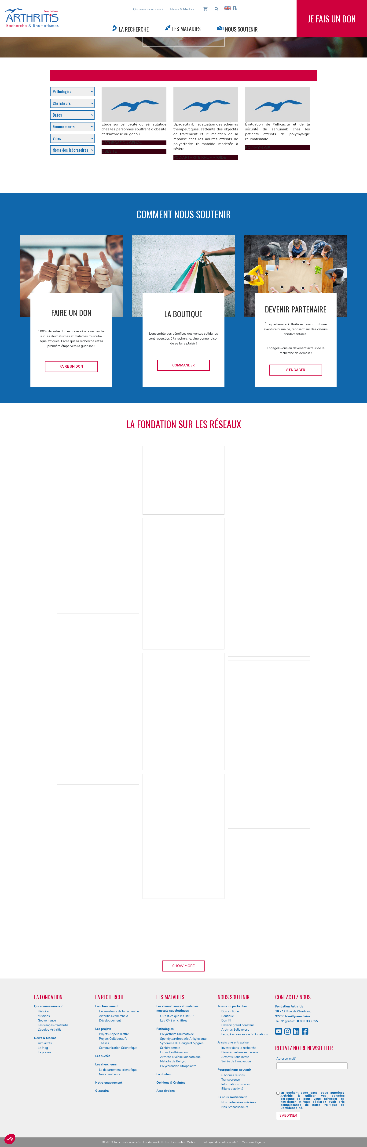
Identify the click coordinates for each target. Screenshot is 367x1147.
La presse (44, 1052)
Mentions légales (253, 1142)
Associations (165, 1091)
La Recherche (134, 29)
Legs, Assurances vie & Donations (244, 1034)
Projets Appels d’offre (114, 1034)
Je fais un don (332, 18)
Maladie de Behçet (173, 1061)
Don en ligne (230, 1011)
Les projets (103, 1029)
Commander (183, 365)
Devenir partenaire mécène (239, 1052)
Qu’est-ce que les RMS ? (177, 1016)
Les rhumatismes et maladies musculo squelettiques (177, 1008)
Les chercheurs (106, 1064)
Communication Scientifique (118, 1048)
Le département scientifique (118, 1070)
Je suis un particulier (232, 1006)
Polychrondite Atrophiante (178, 1066)
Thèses (104, 1043)
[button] (9, 1139)
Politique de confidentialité (220, 1142)
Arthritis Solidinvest (235, 1030)
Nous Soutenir (241, 29)
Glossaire (102, 1091)
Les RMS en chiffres (173, 1020)
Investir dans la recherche (239, 1048)
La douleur (164, 1074)
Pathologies (164, 1029)
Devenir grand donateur (237, 1025)
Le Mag (43, 1048)
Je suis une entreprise (233, 1042)
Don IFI (226, 1020)
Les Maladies (186, 29)
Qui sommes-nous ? (148, 9)
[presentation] (312, 1082)
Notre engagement (108, 1083)
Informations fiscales (235, 1084)
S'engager (295, 370)
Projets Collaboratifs (113, 1039)
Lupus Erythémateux (174, 1052)
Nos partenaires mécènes (238, 1102)
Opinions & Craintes (170, 1083)
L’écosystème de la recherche (119, 1011)
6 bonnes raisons (233, 1075)
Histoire (43, 1011)
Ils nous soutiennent (232, 1097)
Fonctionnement (107, 1006)
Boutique (227, 1016)
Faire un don (71, 366)
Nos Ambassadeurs (234, 1107)
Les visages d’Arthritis (53, 1025)
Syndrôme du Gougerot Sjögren (181, 1043)
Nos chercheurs (109, 1074)
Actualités (45, 1043)
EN (230, 8)
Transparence (230, 1080)
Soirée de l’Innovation (236, 1061)
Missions (44, 1016)
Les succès (102, 1056)
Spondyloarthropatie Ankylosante (183, 1039)
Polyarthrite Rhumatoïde (177, 1034)
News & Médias (182, 9)
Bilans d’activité (232, 1089)
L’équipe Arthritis (50, 1030)
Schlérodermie (170, 1048)
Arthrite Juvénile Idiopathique (180, 1057)
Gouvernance (47, 1020)
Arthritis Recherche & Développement (113, 1018)
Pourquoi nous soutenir (234, 1070)
